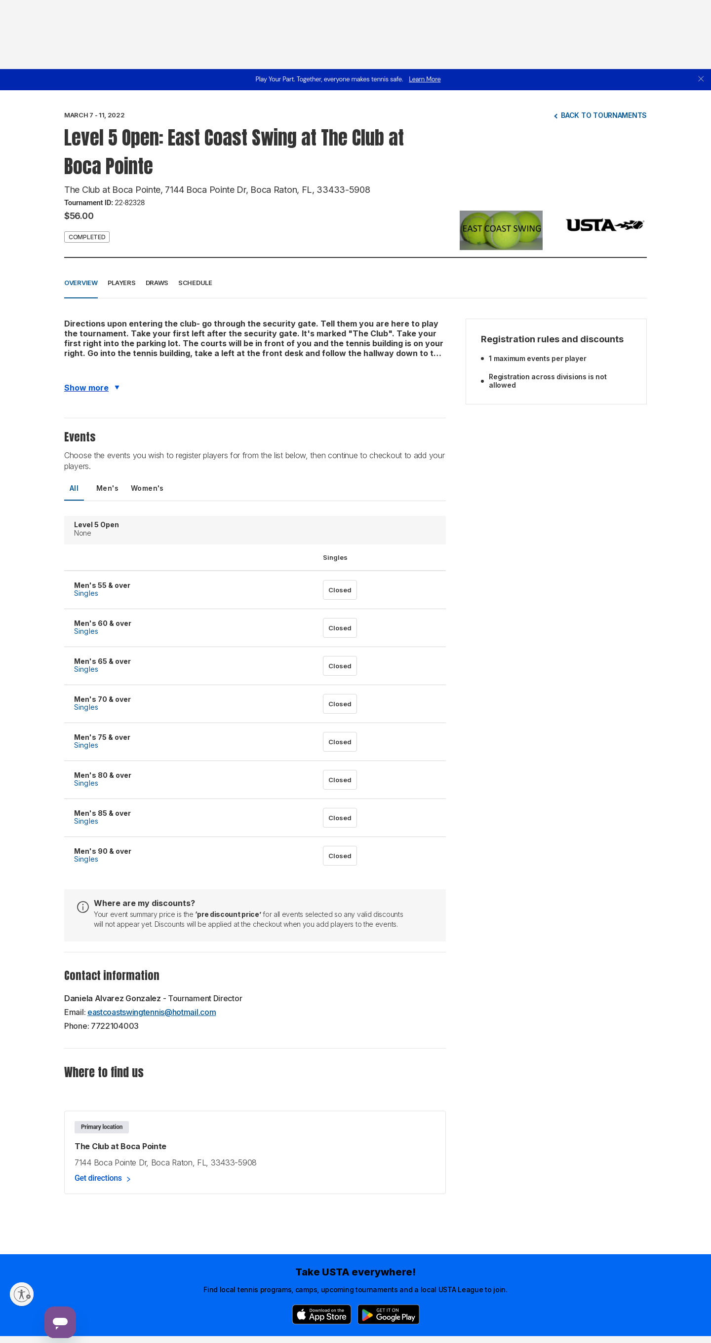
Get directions (98, 1178)
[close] (701, 80)
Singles (86, 593)
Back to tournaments (604, 115)
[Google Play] (388, 1314)
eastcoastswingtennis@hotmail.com (151, 1012)
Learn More (424, 79)
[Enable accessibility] (22, 1294)
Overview (81, 283)
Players (122, 283)
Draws (157, 283)
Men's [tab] (107, 488)
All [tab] (74, 488)
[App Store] (322, 1314)
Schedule (195, 283)
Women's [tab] (147, 488)
